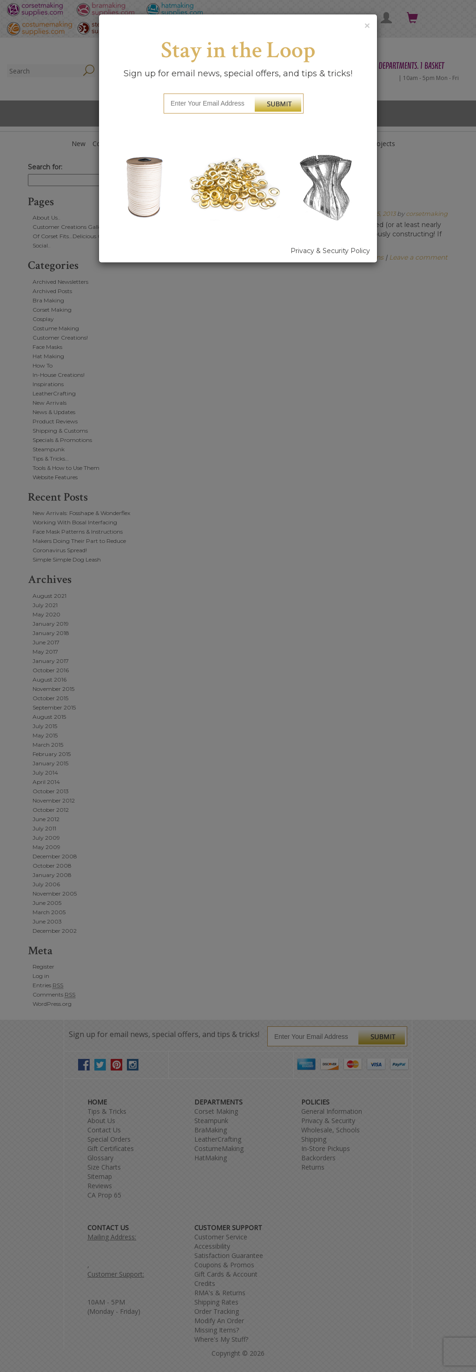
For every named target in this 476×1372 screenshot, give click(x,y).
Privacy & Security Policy (330, 251)
